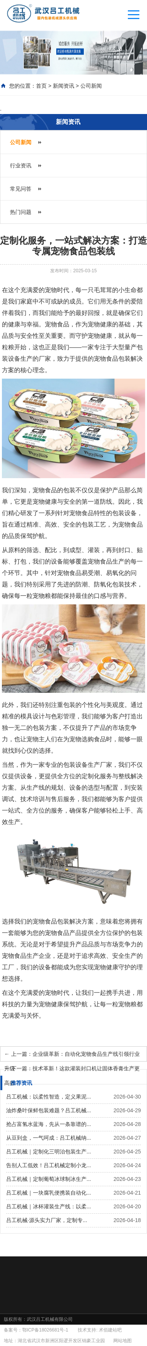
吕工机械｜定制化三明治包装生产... (48, 1151)
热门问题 (20, 212)
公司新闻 (91, 86)
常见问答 (20, 189)
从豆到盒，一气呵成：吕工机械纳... (48, 1138)
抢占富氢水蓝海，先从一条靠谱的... (48, 1124)
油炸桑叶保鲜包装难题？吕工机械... (48, 1110)
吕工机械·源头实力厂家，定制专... (46, 1220)
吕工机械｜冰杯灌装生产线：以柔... (48, 1206)
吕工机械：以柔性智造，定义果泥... (48, 1097)
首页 (41, 86)
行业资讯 (20, 165)
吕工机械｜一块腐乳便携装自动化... (48, 1193)
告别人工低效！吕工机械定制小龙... (48, 1165)
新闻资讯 (63, 86)
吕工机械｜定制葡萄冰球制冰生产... (48, 1179)
